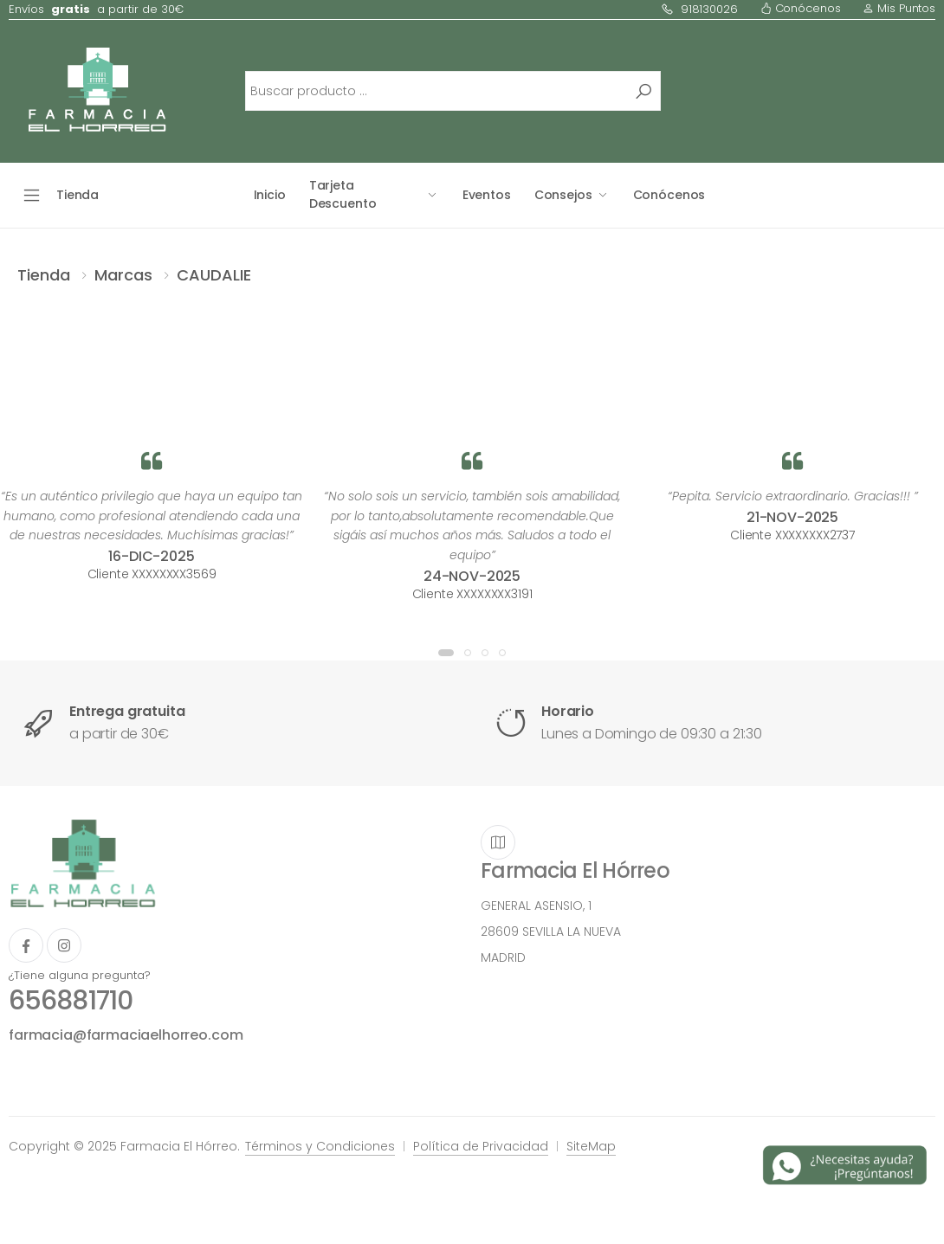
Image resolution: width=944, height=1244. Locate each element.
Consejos (563, 194)
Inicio (270, 194)
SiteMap (591, 1146)
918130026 (699, 9)
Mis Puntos (899, 8)
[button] (446, 653)
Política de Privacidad (480, 1146)
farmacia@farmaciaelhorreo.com (125, 1035)
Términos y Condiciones (320, 1146)
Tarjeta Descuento (343, 194)
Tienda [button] (77, 194)
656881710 (71, 1001)
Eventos (486, 194)
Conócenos (800, 8)
